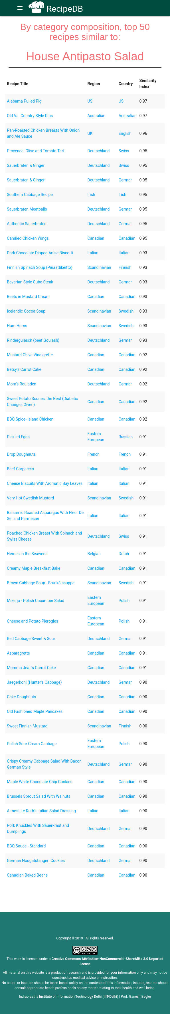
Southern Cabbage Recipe (30, 194)
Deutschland (99, 151)
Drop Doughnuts (21, 454)
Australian (97, 115)
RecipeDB (56, 9)
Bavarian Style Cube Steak (30, 282)
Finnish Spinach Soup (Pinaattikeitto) (39, 267)
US (90, 101)
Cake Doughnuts (21, 697)
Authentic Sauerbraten (26, 223)
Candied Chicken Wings (27, 238)
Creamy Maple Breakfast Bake (33, 568)
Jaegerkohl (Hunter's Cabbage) (34, 682)
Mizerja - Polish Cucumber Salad (35, 600)
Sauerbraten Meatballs (27, 209)
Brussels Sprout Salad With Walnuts (38, 796)
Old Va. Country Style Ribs (30, 115)
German (126, 180)
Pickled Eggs (18, 437)
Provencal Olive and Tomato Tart (35, 151)
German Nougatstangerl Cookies (36, 860)
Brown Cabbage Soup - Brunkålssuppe (40, 583)
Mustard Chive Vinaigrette (30, 355)
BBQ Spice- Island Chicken (30, 419)
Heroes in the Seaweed (27, 553)
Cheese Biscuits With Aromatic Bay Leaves (44, 483)
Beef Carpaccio (20, 469)
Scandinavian (99, 267)
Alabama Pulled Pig (24, 101)
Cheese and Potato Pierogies (32, 621)
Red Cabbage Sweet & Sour (31, 638)
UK (90, 133)
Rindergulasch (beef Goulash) (33, 340)
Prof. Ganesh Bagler (136, 997)
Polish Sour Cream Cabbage (31, 743)
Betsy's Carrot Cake (24, 369)
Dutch (124, 553)
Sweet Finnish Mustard (27, 726)
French (94, 454)
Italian (93, 253)
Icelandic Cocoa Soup (26, 311)
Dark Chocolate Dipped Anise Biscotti (40, 253)
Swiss (124, 151)
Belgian (94, 553)
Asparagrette (18, 653)
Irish (91, 194)
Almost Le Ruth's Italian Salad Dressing (41, 811)
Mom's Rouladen (21, 384)
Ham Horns (17, 325)
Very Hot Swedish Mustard (30, 498)
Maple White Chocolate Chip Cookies (39, 781)
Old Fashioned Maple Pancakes (34, 711)
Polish (124, 600)
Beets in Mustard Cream (28, 296)
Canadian (96, 238)
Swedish (126, 311)
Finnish (125, 267)
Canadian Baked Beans (27, 875)
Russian (126, 437)
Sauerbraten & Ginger (25, 165)
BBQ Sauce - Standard (26, 846)
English (125, 133)
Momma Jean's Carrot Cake (31, 667)
